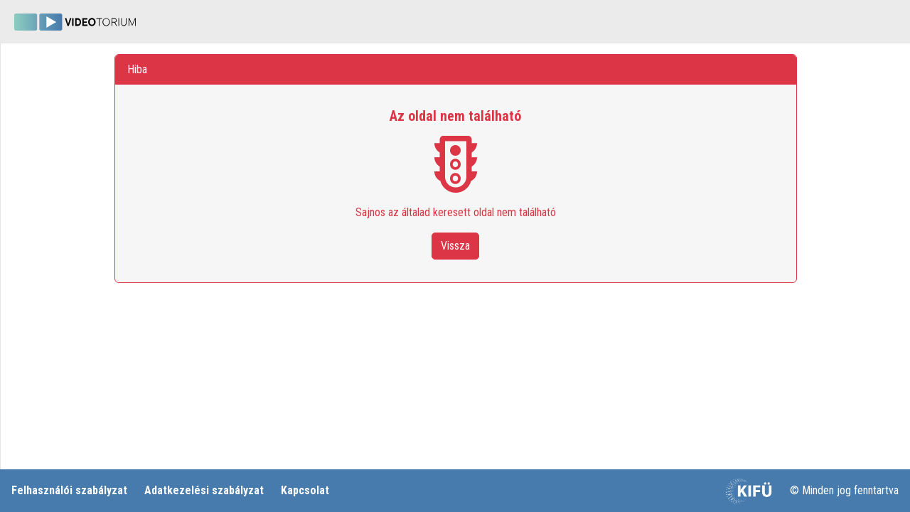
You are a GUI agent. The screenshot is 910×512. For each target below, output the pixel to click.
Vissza (455, 245)
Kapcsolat (305, 490)
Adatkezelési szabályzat (204, 490)
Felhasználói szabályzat (69, 490)
